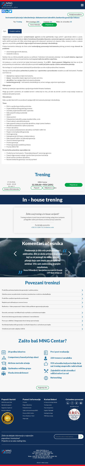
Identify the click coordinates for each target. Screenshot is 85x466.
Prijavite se (49, 25)
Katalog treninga (48, 413)
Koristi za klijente (6, 410)
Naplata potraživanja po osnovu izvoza (42, 302)
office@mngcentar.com (44, 458)
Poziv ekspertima (48, 407)
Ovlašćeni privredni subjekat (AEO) (42, 329)
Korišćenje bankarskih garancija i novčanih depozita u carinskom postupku (42, 325)
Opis (4, 31)
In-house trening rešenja (50, 402)
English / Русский (48, 410)
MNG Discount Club (6, 402)
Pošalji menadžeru (75, 14)
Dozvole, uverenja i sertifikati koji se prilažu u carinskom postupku (42, 313)
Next (69, 253)
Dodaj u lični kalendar (11, 189)
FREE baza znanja (48, 416)
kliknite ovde (49, 227)
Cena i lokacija (35, 25)
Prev (15, 253)
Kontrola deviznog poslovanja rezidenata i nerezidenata (42, 317)
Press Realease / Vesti (28, 416)
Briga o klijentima (27, 405)
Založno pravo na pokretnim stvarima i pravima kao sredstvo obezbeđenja (42, 294)
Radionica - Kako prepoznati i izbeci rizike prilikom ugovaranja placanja (42, 306)
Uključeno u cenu (49, 188)
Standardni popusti (6, 405)
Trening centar (48, 405)
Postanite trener (27, 407)
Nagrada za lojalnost (6, 407)
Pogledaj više (42, 387)
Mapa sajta (25, 418)
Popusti (36, 188)
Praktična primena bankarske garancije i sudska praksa (42, 290)
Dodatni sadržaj (15, 31)
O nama (25, 402)
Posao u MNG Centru (28, 413)
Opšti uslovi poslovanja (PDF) (30, 410)
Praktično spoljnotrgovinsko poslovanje (42, 298)
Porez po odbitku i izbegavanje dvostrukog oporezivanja (42, 321)
